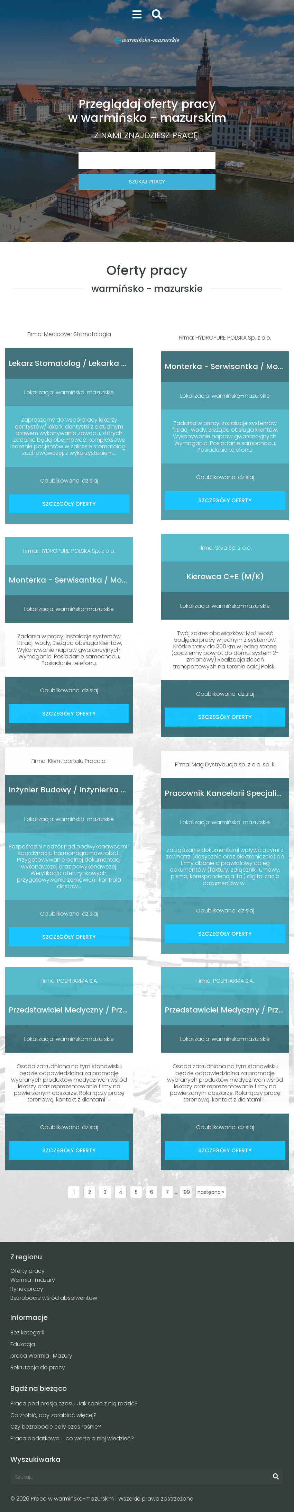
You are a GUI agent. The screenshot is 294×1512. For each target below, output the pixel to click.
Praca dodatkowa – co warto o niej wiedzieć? (72, 1438)
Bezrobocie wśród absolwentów (53, 1298)
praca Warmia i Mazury (41, 1356)
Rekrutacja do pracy (37, 1367)
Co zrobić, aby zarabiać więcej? (53, 1415)
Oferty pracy (27, 1271)
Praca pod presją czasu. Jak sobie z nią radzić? (74, 1403)
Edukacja (22, 1344)
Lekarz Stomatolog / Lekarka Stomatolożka (92, 363)
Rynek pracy (26, 1289)
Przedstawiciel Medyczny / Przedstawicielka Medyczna (113, 1010)
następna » (210, 1192)
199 (186, 1192)
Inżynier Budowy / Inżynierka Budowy (80, 789)
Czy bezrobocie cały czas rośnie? (55, 1427)
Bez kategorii (27, 1332)
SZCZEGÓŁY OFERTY (69, 504)
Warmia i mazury (32, 1280)
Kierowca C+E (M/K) (225, 576)
